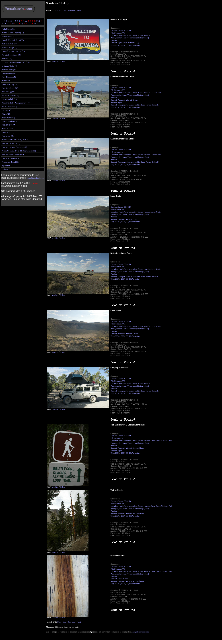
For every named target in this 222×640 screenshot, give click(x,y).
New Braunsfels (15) (10, 73)
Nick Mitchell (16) (9, 99)
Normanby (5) (8, 136)
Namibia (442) (8, 36)
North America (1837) (11, 143)
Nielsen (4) (6, 110)
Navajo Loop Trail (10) (11, 55)
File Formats (116, 33)
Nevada (147, 35)
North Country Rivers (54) (13, 154)
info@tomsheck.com (35, 178)
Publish (114, 40)
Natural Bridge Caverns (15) (13, 51)
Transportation (124, 105)
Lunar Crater (156, 92)
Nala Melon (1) (8, 29)
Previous (71, 10)
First (59, 10)
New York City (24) (10, 84)
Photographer (116, 38)
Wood (125, 579)
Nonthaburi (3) (8, 132)
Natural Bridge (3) (9, 47)
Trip (112, 45)
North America (125, 35)
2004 (117, 45)
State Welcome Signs (131, 43)
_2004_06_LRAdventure (130, 45)
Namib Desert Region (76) (13, 33)
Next (79, 10)
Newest (36, 183)
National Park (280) (10, 44)
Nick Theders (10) (9, 106)
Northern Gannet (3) (10, 158)
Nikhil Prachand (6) (10, 121)
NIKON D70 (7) (8, 125)
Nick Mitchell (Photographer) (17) (16, 103)
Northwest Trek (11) (10, 162)
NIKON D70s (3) (9, 128)
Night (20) (6, 114)
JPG (123, 33)
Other (120, 579)
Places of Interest (125, 100)
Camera (114, 30)
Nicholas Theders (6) (10, 95)
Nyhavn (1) (6, 169)
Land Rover (146, 105)
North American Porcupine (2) (14, 147)
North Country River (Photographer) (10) (19, 151)
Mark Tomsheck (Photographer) (136, 38)
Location (114, 35)
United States (137, 35)
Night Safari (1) (8, 117)
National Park (138, 448)
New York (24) (8, 81)
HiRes (62, 61)
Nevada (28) (7, 58)
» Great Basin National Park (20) (15, 62)
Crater (135, 100)
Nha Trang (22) (8, 92)
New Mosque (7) (9, 77)
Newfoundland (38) (10, 88)
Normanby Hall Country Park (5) (15, 140)
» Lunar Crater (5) (9, 66)
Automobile (135, 105)
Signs (120, 43)
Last (64, 10)
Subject (114, 43)
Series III (155, 105)
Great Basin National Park (161, 440)
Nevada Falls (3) (9, 69)
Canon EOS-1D (124, 30)
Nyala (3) (6, 165)
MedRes (55, 61)
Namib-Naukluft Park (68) (13, 40)
